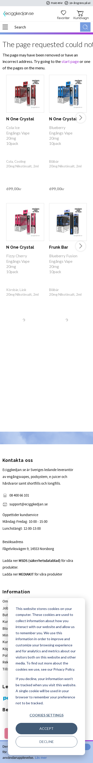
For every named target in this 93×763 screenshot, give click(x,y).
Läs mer (41, 757)
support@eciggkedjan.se (28, 504)
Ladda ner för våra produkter (32, 574)
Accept (46, 728)
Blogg (7, 628)
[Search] (85, 27)
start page (70, 61)
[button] (6, 28)
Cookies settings (46, 715)
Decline (46, 741)
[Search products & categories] (46, 27)
